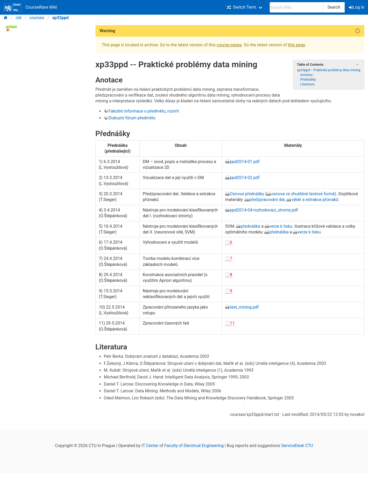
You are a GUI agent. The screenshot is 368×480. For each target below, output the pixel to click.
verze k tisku (280, 226)
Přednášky (308, 79)
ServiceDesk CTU (297, 445)
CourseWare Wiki (30, 7)
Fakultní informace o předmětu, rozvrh (144, 111)
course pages (229, 44)
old (18, 17)
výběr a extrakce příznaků (314, 199)
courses (36, 17)
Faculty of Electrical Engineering (194, 445)
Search (333, 7)
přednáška (250, 226)
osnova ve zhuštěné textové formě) (303, 193)
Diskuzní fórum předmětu (132, 117)
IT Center (149, 445)
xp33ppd (60, 17)
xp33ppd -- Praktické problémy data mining (328, 70)
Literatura (307, 84)
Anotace (306, 75)
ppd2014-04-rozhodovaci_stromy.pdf (264, 210)
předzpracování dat (267, 199)
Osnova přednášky (247, 193)
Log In (357, 7)
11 (232, 323)
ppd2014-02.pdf (244, 177)
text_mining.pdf (244, 307)
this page (296, 44)
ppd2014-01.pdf (244, 161)
